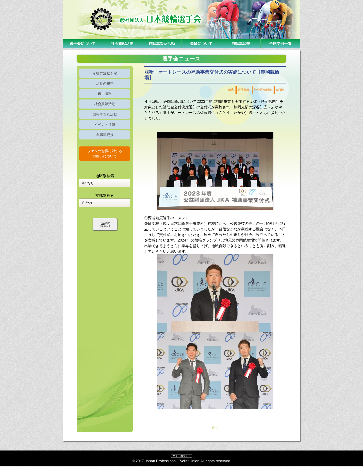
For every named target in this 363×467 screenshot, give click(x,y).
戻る (215, 428)
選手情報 (104, 96)
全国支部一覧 (280, 44)
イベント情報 (105, 130)
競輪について (201, 44)
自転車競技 (241, 44)
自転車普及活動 (162, 44)
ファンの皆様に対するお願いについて (104, 162)
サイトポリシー (181, 456)
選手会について (83, 44)
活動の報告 (104, 85)
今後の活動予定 (105, 74)
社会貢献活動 (122, 44)
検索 (105, 233)
